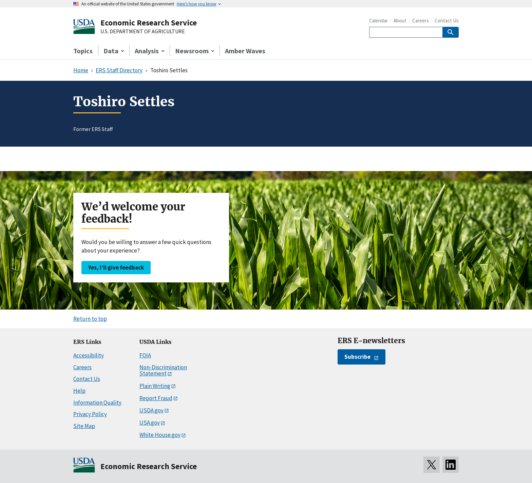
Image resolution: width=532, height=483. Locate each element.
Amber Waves (245, 51)
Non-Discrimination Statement (163, 370)
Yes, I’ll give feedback (116, 267)
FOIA (145, 355)
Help (79, 390)
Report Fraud (155, 398)
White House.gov (159, 435)
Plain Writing (154, 386)
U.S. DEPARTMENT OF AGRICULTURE (142, 32)
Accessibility (88, 355)
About (400, 20)
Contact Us (447, 20)
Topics (83, 51)
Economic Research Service (148, 22)
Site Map (84, 426)
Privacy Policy (90, 414)
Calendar (378, 20)
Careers (420, 20)
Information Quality (97, 402)
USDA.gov (151, 410)
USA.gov (149, 422)
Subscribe (357, 356)
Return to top (90, 318)
